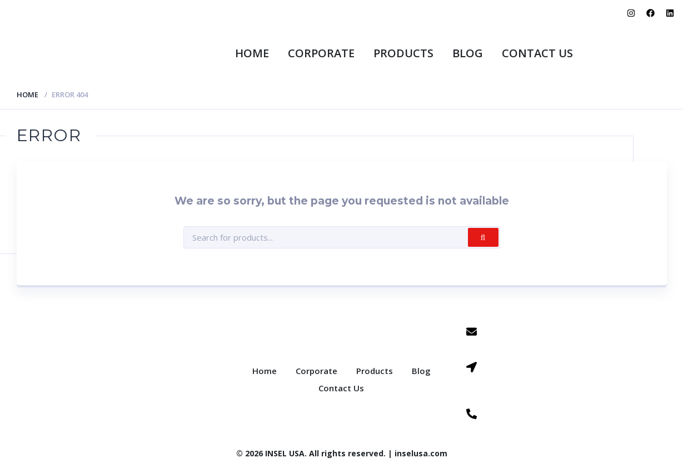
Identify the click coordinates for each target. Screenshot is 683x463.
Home (252, 53)
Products (403, 53)
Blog (467, 53)
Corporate (321, 53)
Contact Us (537, 53)
